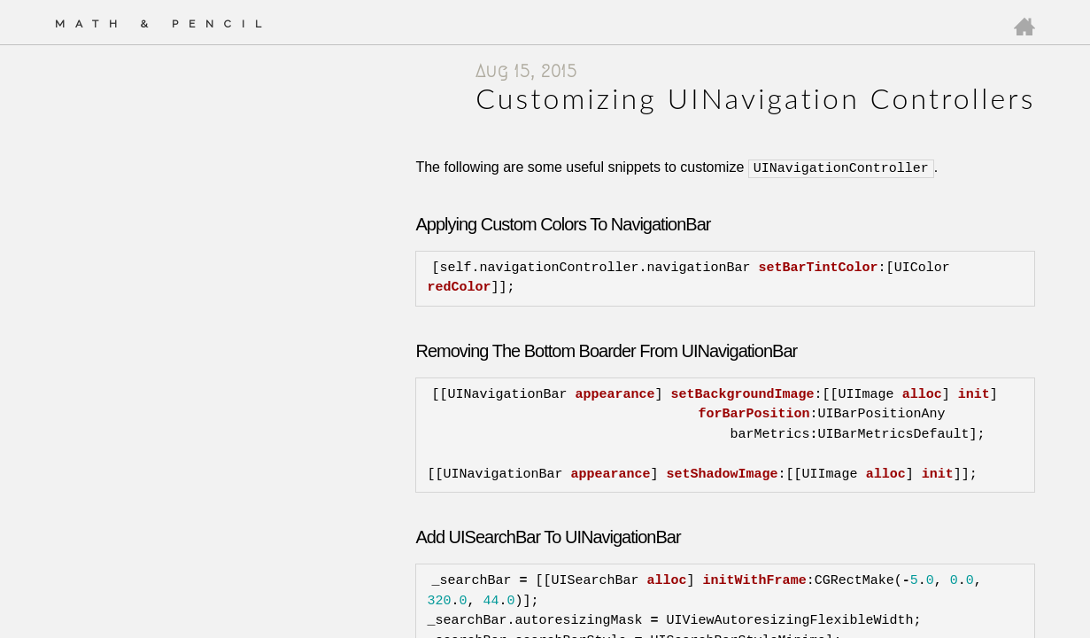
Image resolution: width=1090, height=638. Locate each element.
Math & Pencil (163, 24)
